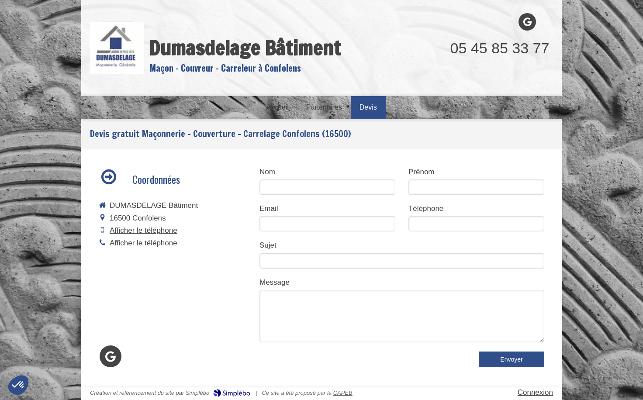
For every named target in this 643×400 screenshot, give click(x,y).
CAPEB (343, 393)
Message (274, 282)
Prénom (421, 172)
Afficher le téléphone (143, 230)
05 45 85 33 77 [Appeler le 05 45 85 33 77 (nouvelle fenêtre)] (500, 48)
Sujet (268, 245)
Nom (267, 172)
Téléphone (425, 208)
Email (268, 208)
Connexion (535, 392)
